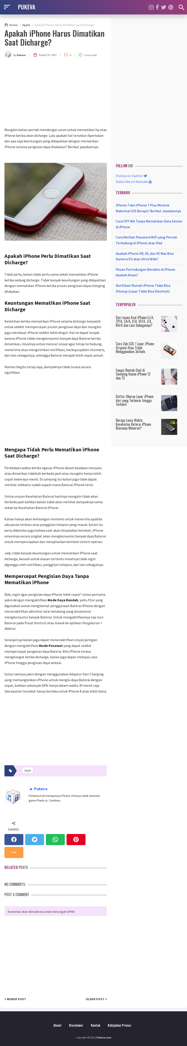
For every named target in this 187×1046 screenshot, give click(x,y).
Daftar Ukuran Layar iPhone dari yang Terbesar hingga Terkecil (134, 400)
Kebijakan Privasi (119, 1025)
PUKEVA (26, 6)
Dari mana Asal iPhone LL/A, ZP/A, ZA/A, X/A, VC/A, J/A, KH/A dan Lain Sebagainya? (135, 321)
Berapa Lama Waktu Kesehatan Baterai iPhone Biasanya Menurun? (133, 424)
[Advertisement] (55, 94)
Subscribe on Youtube (134, 181)
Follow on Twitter (131, 176)
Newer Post (15, 999)
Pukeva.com (104, 1037)
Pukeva (40, 789)
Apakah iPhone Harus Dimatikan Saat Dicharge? (54, 37)
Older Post (96, 999)
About (57, 1025)
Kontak (95, 1025)
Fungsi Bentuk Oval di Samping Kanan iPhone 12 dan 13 (133, 374)
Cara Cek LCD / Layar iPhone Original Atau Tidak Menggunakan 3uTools (135, 347)
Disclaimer (76, 1025)
